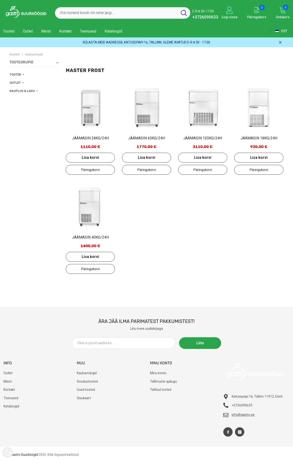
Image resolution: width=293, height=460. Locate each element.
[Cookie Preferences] (7, 452)
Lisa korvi (90, 157)
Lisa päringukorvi (90, 170)
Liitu (200, 343)
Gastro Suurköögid (24, 454)
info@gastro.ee (243, 415)
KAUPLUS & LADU (23, 91)
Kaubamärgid (34, 54)
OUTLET (16, 82)
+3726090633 (205, 16)
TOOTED (16, 74)
